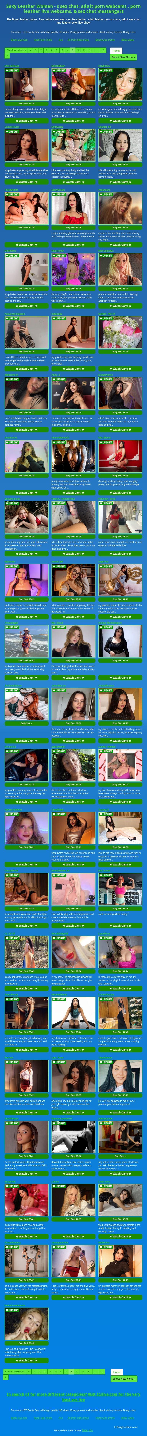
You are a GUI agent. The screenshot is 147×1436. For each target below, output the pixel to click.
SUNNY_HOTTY (106, 314)
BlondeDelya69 (59, 933)
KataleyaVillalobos (15, 314)
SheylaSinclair (12, 499)
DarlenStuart (58, 66)
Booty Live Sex (19, 39)
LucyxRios (104, 933)
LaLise (55, 1181)
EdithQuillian (105, 1118)
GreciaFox (10, 747)
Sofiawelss (57, 127)
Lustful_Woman (107, 747)
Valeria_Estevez (13, 809)
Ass (61, 39)
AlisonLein (57, 561)
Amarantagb (11, 623)
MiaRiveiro (10, 251)
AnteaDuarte (11, 190)
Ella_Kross (104, 870)
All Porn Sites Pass (78, 39)
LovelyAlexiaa (106, 994)
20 (103, 50)
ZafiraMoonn (58, 747)
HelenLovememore (15, 1305)
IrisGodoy (56, 314)
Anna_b (55, 375)
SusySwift (10, 1181)
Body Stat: (26, 104)
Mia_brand (57, 623)
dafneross (10, 561)
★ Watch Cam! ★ (27, 120)
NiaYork (9, 1057)
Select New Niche (123, 57)
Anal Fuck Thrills (43, 39)
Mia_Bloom (104, 437)
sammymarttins (60, 1242)
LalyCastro (104, 1181)
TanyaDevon (105, 1057)
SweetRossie (58, 685)
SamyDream (58, 190)
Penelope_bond (106, 499)
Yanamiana (104, 190)
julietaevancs (105, 375)
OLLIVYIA (10, 933)
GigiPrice (103, 561)
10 (84, 50)
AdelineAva (11, 437)
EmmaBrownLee (60, 870)
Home (116, 50)
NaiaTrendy (57, 251)
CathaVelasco (12, 127)
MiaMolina (103, 1242)
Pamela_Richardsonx (63, 499)
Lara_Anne (57, 1057)
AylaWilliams (12, 1118)
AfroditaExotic (59, 994)
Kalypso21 (104, 66)
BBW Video (127, 39)
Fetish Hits (87, 1430)
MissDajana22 (106, 251)
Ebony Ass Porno (105, 39)
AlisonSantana (12, 1242)
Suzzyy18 (103, 809)
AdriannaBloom (13, 685)
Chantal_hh (104, 127)
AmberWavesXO (60, 437)
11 (90, 50)
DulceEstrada (12, 66)
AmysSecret (11, 994)
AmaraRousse (106, 685)
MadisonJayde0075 (61, 1118)
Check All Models (16, 50)
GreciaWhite (11, 870)
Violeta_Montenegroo (110, 623)
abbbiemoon (11, 375)
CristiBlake (57, 809)
